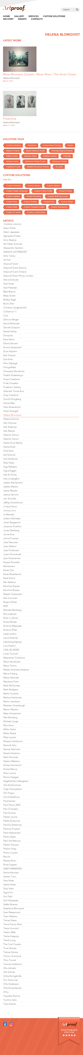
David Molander (11, 323)
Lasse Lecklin (9, 633)
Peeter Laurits (10, 817)
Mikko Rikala (9, 733)
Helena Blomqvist (11, 78)
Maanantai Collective (14, 657)
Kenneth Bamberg (12, 610)
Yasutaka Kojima (11, 996)
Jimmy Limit (9, 510)
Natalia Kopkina (11, 753)
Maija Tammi (10, 665)
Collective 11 (10, 311)
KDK (5, 606)
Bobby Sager (9, 299)
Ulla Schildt (9, 972)
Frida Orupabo (10, 383)
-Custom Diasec (33, 186)
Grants (22, 19)
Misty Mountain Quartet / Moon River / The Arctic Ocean (39, 74)
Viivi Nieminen (10, 980)
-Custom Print (48, 202)
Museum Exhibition (13, 741)
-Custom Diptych (53, 186)
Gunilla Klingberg (12, 399)
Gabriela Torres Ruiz (13, 391)
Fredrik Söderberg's (13, 375)
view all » (7, 179)
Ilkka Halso (8, 462)
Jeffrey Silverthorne (12, 502)
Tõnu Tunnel (9, 960)
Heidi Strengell (10, 411)
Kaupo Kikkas (10, 602)
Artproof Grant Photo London (18, 275)
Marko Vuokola (11, 693)
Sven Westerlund (11, 912)
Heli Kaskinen (10, 427)
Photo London (10, 852)
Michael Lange (10, 721)
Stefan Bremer (10, 904)
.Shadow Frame (12, 161)
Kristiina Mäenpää (12, 626)
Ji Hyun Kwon (10, 506)
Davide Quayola (11, 327)
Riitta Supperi (10, 864)
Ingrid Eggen (9, 470)
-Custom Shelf (11, 207)
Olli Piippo (8, 793)
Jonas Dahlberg (11, 530)
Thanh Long (9, 940)
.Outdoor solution (50, 156)
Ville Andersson (11, 984)
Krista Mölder (10, 622)
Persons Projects (11, 828)
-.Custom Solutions (13, 145)
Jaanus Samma (10, 494)
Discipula (8, 335)
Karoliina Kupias (11, 586)
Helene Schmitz (11, 419)
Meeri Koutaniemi (12, 713)
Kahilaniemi (9, 566)
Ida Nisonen (9, 454)
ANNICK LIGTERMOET (15, 252)
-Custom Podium (30, 202)
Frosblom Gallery (12, 387)
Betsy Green (9, 295)
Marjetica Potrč (11, 681)
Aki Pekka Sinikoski (12, 244)
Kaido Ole (8, 570)
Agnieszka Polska (12, 236)
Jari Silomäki (9, 498)
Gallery (19, 16)
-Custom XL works (13, 212)
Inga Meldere (10, 466)
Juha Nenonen (10, 542)
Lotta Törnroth (10, 653)
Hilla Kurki (8, 450)
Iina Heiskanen (10, 458)
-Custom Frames (65, 191)
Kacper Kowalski (11, 562)
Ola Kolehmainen (12, 785)
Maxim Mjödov (11, 709)
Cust (5, 315)
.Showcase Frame (59, 161)
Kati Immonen (10, 598)
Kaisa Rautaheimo (12, 574)
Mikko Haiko (9, 729)
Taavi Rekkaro (10, 916)
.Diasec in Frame (12, 151)
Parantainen (9, 801)
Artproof (14, 8)
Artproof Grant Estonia (14, 267)
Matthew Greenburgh (14, 705)
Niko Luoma (9, 773)
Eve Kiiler (8, 359)
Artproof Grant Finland (14, 271)
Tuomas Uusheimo (12, 964)
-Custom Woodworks (59, 207)
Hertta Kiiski (9, 446)
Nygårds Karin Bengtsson (16, 781)
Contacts (37, 19)
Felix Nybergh (10, 363)
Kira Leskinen (10, 614)
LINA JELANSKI (11, 649)
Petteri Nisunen (11, 844)
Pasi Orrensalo (10, 809)
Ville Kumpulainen (12, 988)
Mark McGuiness (11, 685)
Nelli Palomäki (10, 757)
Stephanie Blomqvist (13, 908)
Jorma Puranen (11, 538)
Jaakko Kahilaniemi (13, 482)
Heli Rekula (9, 431)
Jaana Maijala (10, 490)
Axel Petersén (10, 287)
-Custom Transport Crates (33, 207)
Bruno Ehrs (8, 303)
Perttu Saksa (9, 836)
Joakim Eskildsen (12, 518)
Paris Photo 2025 (11, 805)
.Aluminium (31, 145)
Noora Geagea (11, 777)
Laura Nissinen (10, 637)
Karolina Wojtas (11, 590)
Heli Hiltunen (10, 423)
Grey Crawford (10, 395)
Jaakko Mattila (10, 486)
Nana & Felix (9, 745)
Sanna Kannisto (11, 872)
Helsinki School (11, 435)
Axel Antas (8, 283)
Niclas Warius (10, 769)
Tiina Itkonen (9, 948)
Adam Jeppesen (11, 232)
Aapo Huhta (9, 228)
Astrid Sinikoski (11, 279)
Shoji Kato (8, 888)
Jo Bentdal (8, 514)
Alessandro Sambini (13, 248)
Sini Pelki (7, 896)
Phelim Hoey (9, 848)
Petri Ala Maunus (11, 840)
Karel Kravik (9, 578)
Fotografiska (9, 367)
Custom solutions (16, 175)
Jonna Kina (8, 534)
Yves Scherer (9, 1004)
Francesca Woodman (13, 371)
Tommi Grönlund (12, 956)
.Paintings (67, 156)
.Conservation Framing (52, 145)
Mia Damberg (10, 717)
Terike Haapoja (11, 936)
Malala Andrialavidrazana (16, 669)
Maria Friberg (10, 673)
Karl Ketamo (9, 582)
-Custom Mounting (33, 196)
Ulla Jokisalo (9, 968)
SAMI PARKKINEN (12, 868)
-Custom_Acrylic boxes (36, 212)
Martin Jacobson (11, 701)
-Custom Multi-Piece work (57, 196)
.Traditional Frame (13, 167)
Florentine (9, 118)
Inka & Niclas (10, 474)
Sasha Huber (9, 884)
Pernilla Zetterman (12, 824)
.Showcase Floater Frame (35, 161)
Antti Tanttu (9, 255)
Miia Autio (8, 725)
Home (6, 16)
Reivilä (6, 856)
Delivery (8, 19)
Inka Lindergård (11, 478)
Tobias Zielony (10, 952)
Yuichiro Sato (10, 1000)
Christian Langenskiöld (14, 307)
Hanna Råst (9, 403)
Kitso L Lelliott (10, 618)
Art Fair (7, 259)
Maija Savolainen (12, 661)
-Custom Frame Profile (43, 191)
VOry (6, 992)
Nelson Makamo (11, 761)
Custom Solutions (54, 16)
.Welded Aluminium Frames (38, 167)
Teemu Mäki (9, 932)
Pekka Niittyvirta (11, 820)
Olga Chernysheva (12, 789)
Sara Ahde (8, 880)
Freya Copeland (11, 379)
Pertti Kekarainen (12, 832)
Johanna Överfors (12, 526)
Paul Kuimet (9, 813)
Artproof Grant (10, 263)
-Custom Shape (67, 202)
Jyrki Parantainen (12, 558)
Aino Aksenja (9, 240)
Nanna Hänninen (11, 749)
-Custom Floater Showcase (17, 191)
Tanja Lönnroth (11, 928)
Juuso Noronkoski (12, 554)
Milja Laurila (9, 737)
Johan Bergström (12, 522)
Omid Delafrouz (11, 797)
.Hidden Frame (12, 156)
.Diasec (70, 145)
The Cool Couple (12, 944)
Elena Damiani (10, 343)
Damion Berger (11, 319)
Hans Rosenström (12, 407)
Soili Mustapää (10, 900)
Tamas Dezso (10, 920)
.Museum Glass (30, 156)
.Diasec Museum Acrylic (35, 151)
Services (33, 16)
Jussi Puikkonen (11, 550)
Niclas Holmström (12, 765)
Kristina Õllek (10, 630)
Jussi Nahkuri (10, 546)
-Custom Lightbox (13, 196)
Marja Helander (11, 677)
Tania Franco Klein (12, 924)
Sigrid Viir (8, 892)
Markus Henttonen (12, 697)
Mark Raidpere (10, 689)
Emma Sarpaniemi (12, 347)
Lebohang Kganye (12, 641)
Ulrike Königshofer (12, 976)
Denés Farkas (10, 331)
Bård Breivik (9, 291)
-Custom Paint (11, 202)
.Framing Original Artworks (62, 151)
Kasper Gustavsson (12, 594)
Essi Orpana (9, 355)
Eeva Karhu (9, 339)
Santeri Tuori (9, 876)
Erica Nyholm (10, 351)
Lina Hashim (9, 645)
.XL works (59, 167)
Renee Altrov (9, 860)
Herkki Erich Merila (12, 442)
